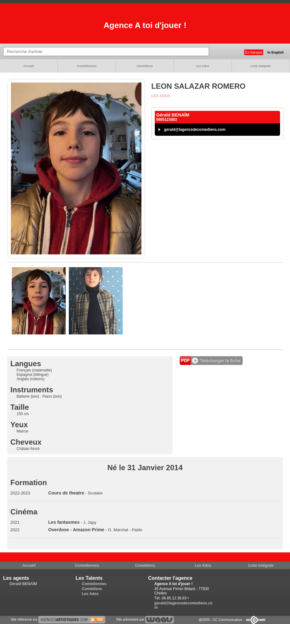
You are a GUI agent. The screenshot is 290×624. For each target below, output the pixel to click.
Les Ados (202, 66)
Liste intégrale (260, 66)
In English (275, 52)
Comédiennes (87, 66)
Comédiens (145, 66)
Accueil (28, 66)
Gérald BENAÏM (23, 584)
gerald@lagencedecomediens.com (195, 129)
